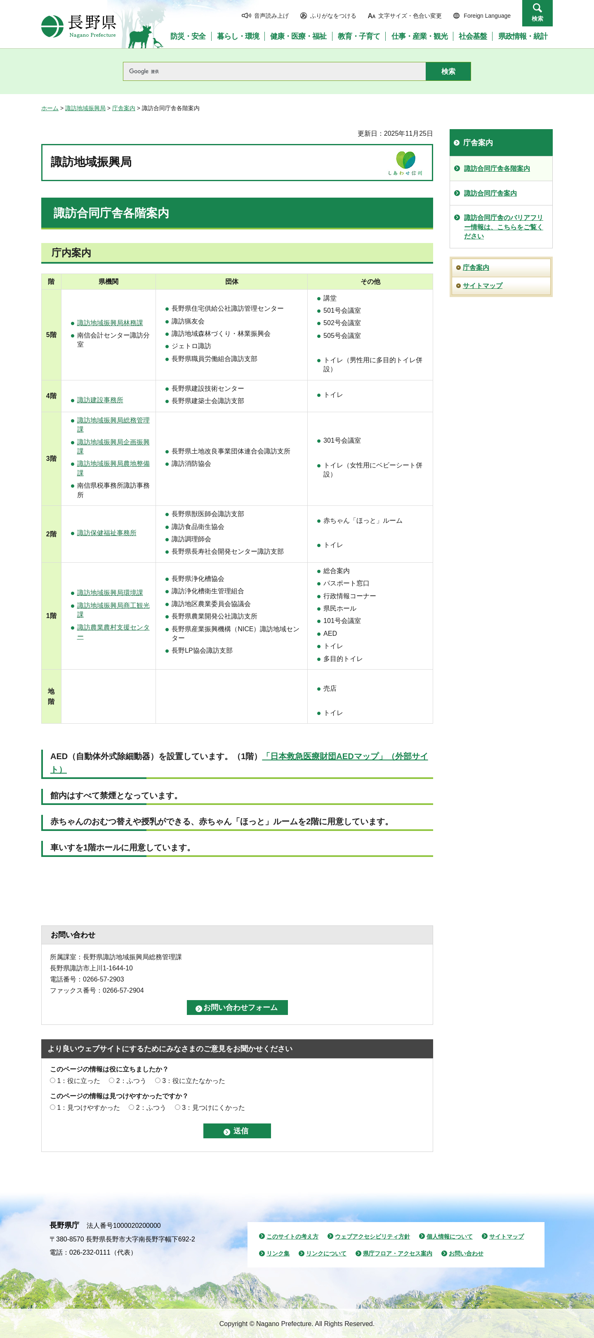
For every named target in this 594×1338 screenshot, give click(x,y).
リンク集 (278, 1253)
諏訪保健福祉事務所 (107, 532)
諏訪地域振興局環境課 (110, 592)
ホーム (50, 108)
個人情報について (450, 1236)
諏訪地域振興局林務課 (110, 322)
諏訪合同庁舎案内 (490, 193)
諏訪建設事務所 (100, 400)
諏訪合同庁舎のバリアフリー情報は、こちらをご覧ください (503, 227)
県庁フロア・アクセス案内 (397, 1253)
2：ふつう (131, 1080)
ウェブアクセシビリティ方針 (372, 1236)
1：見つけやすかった (88, 1107)
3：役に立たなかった (193, 1080)
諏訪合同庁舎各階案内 (497, 168)
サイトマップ (482, 285)
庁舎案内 (123, 108)
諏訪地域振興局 (85, 108)
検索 (537, 18)
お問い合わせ (466, 1253)
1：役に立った (78, 1080)
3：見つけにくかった (213, 1107)
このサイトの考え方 (292, 1236)
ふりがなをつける (333, 15)
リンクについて (326, 1253)
